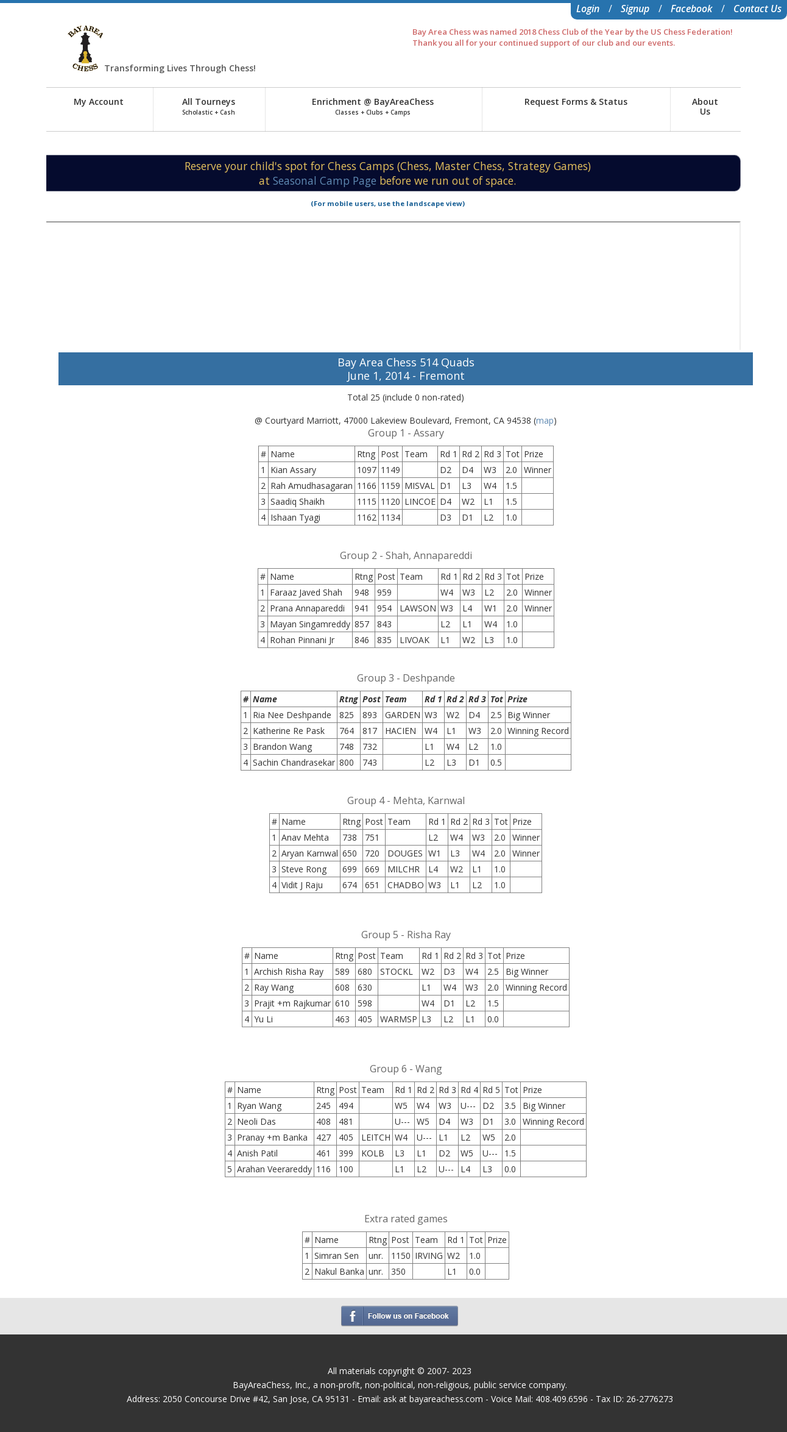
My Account (99, 101)
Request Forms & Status (575, 101)
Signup (635, 8)
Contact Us (757, 8)
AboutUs (705, 106)
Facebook (691, 8)
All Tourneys (208, 106)
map (545, 420)
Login (587, 8)
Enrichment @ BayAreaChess (373, 106)
